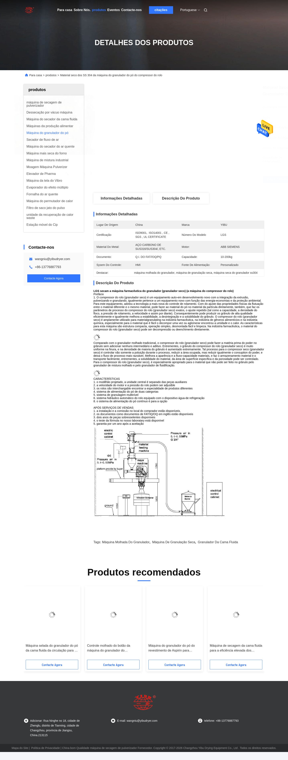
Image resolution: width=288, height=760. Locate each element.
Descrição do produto (181, 198)
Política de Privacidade (45, 748)
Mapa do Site (20, 748)
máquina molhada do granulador (126, 542)
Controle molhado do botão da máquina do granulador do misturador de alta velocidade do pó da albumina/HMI (112, 648)
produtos (99, 10)
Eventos (113, 10)
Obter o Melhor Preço (202, 179)
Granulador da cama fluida (218, 542)
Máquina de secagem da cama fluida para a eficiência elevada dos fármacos (236, 648)
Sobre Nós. (82, 10)
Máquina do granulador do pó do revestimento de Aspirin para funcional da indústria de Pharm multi (171, 648)
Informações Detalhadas (121, 198)
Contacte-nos (131, 10)
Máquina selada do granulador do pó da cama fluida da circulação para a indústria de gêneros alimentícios (52, 648)
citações (160, 10)
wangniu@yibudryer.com (52, 259)
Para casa (64, 10)
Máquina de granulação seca (173, 542)
